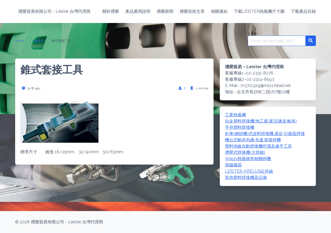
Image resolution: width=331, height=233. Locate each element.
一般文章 (38, 41)
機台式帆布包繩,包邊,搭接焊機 (253, 139)
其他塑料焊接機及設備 (246, 177)
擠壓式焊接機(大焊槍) (245, 152)
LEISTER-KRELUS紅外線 (249, 171)
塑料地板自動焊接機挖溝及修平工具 (258, 146)
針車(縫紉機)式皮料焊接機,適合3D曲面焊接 (265, 133)
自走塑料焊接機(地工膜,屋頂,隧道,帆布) (261, 121)
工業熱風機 (235, 114)
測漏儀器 (233, 164)
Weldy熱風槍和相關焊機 (248, 158)
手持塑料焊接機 (239, 127)
